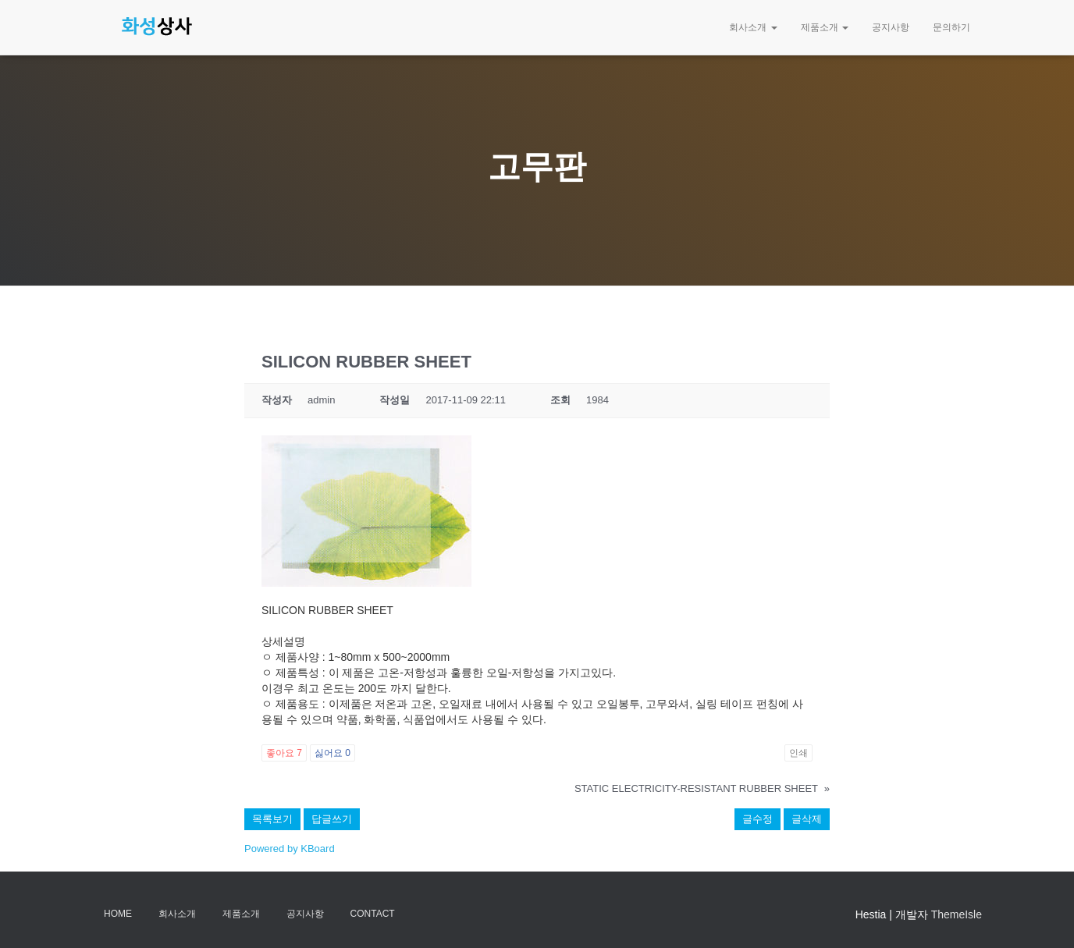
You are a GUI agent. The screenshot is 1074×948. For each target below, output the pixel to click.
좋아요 (284, 752)
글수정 (757, 819)
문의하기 (951, 27)
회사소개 (753, 27)
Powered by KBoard (289, 848)
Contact (372, 913)
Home (118, 913)
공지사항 (890, 27)
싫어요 (332, 752)
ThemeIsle (956, 914)
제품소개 (824, 27)
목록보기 (272, 819)
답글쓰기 (331, 819)
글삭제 (806, 819)
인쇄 (798, 752)
